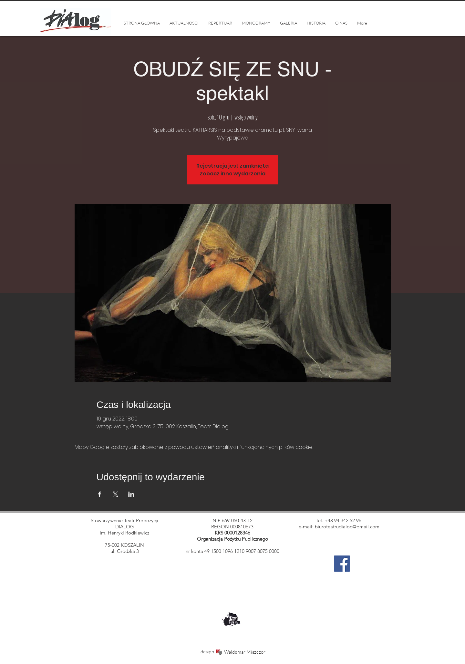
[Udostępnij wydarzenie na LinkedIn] (131, 494)
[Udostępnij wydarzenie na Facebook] (100, 494)
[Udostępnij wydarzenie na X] (115, 494)
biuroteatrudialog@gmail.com (347, 527)
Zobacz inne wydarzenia (232, 173)
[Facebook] (342, 563)
